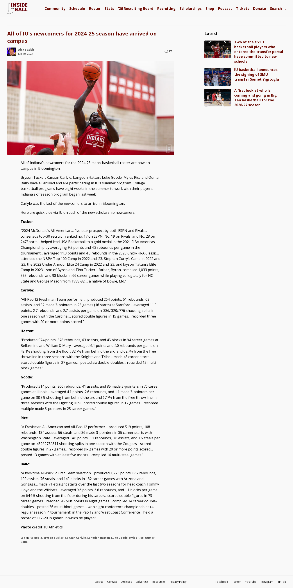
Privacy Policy (178, 582)
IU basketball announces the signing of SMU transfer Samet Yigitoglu (256, 74)
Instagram (267, 582)
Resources (158, 582)
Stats (109, 8)
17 (170, 51)
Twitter (236, 582)
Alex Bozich (26, 49)
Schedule (77, 8)
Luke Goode (119, 538)
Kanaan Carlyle (75, 538)
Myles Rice (136, 538)
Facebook (222, 582)
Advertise (142, 582)
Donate (259, 8)
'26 (135, 8)
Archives (126, 582)
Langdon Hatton (98, 538)
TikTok (282, 582)
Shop (209, 8)
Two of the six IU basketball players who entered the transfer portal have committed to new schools (258, 52)
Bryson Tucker (53, 538)
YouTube (250, 582)
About (99, 582)
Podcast (225, 8)
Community (55, 8)
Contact (112, 582)
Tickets (242, 8)
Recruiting (166, 8)
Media (38, 538)
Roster (95, 8)
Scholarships (191, 8)
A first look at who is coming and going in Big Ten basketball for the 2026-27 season (255, 97)
